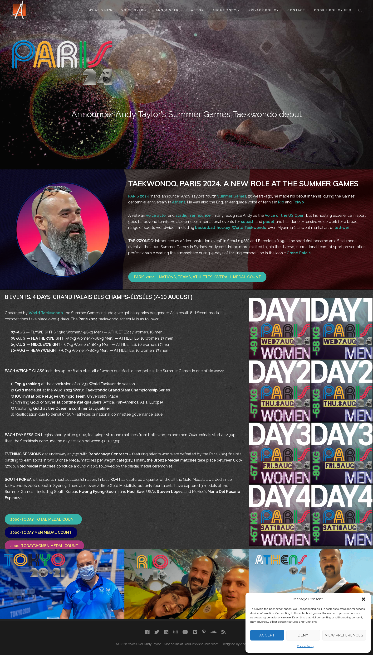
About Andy (225, 10)
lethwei (342, 227)
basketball (205, 227)
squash (248, 221)
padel (268, 221)
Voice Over (134, 10)
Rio (281, 202)
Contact (296, 10)
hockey (223, 227)
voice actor (156, 215)
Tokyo (298, 202)
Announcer (169, 10)
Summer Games (231, 196)
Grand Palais (298, 253)
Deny (303, 635)
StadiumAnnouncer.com (201, 644)
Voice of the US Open (284, 215)
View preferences (344, 635)
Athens (178, 202)
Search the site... (360, 10)
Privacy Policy (264, 10)
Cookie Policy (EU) (333, 10)
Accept (267, 635)
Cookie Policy (305, 646)
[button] (363, 599)
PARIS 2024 (138, 196)
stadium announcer (194, 215)
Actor (197, 10)
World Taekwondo (249, 227)
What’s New (101, 10)
